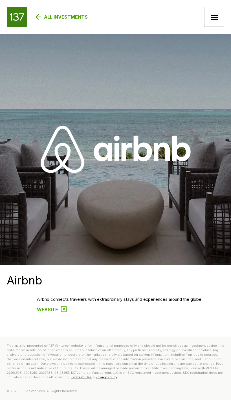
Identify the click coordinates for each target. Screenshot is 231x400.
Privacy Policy (106, 377)
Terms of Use (81, 377)
